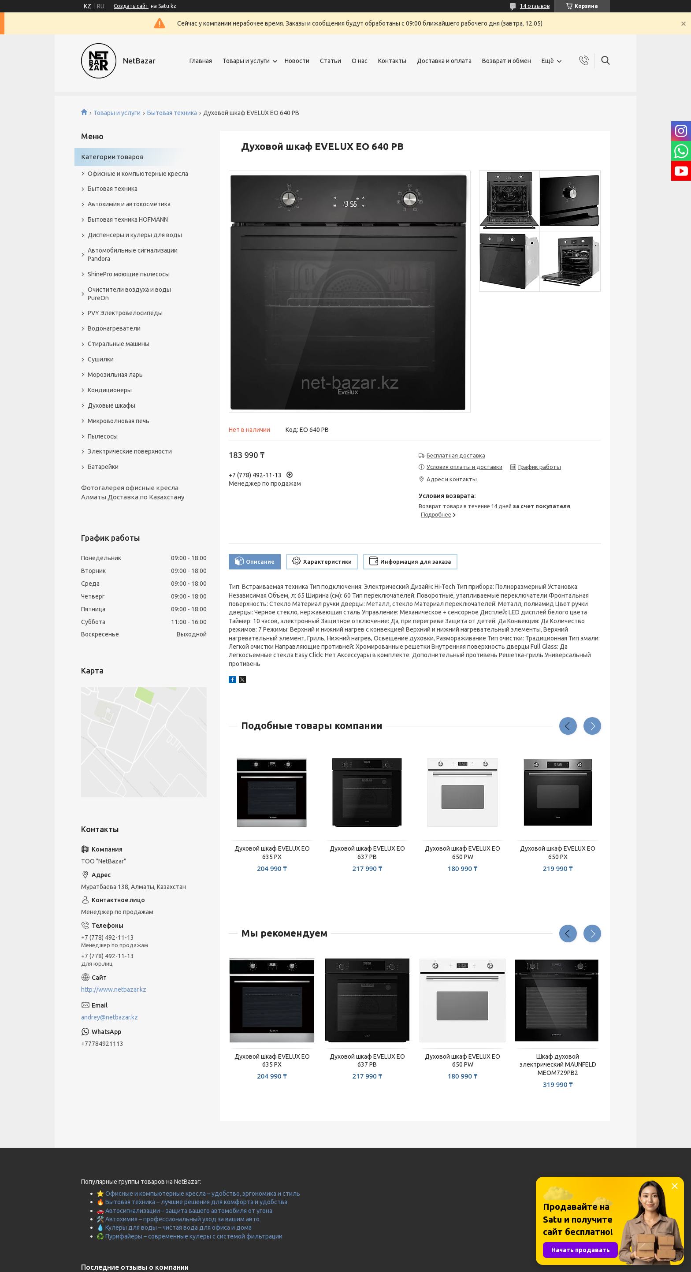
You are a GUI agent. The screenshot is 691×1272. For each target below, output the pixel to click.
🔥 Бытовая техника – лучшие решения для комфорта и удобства (192, 1201)
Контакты (392, 60)
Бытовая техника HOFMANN (128, 219)
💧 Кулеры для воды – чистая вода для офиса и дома (174, 1227)
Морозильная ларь (115, 374)
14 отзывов (535, 6)
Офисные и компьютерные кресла (138, 173)
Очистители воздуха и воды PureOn (129, 293)
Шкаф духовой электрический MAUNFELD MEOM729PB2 (558, 1065)
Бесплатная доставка (456, 455)
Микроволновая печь (118, 420)
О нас (360, 60)
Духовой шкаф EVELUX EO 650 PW (462, 852)
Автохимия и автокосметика (129, 204)
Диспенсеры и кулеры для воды (135, 234)
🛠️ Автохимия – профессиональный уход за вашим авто (178, 1219)
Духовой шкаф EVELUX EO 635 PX (272, 852)
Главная (200, 60)
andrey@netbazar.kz (109, 1017)
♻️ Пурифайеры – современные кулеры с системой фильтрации (189, 1236)
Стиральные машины (118, 343)
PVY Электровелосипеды (125, 312)
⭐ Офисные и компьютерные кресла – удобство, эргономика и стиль (198, 1193)
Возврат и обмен (506, 60)
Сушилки (101, 359)
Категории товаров (112, 156)
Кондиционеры (110, 390)
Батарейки (103, 466)
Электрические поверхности (130, 451)
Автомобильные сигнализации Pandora (133, 254)
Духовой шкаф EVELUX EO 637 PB (367, 852)
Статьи (330, 60)
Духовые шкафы (111, 405)
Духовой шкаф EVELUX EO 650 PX (557, 852)
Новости (297, 60)
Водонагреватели (114, 328)
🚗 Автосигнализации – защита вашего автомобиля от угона (184, 1210)
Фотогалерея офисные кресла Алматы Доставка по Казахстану (132, 492)
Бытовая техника (172, 112)
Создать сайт (131, 6)
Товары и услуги (246, 60)
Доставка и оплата (444, 60)
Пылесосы (103, 436)
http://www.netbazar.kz (113, 989)
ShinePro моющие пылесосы (129, 274)
